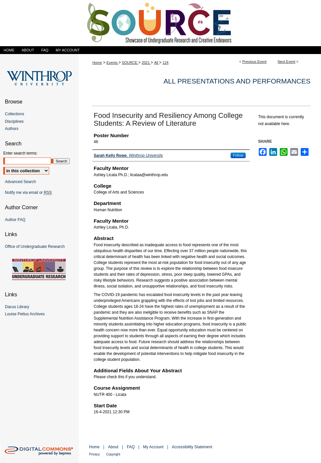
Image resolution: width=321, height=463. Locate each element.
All (156, 63)
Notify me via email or (28, 192)
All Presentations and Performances (237, 81)
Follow (238, 155)
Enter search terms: (20, 153)
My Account (153, 447)
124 (165, 63)
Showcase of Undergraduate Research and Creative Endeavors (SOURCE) (160, 23)
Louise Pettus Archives (25, 314)
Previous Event (254, 62)
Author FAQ (15, 219)
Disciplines (14, 121)
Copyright (113, 454)
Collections (14, 114)
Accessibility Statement (192, 447)
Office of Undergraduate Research (35, 246)
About (113, 447)
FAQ (131, 447)
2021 (146, 63)
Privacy (94, 454)
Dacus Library (17, 307)
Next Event (286, 62)
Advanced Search (20, 181)
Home (97, 63)
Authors (11, 128)
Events (112, 63)
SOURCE (130, 63)
